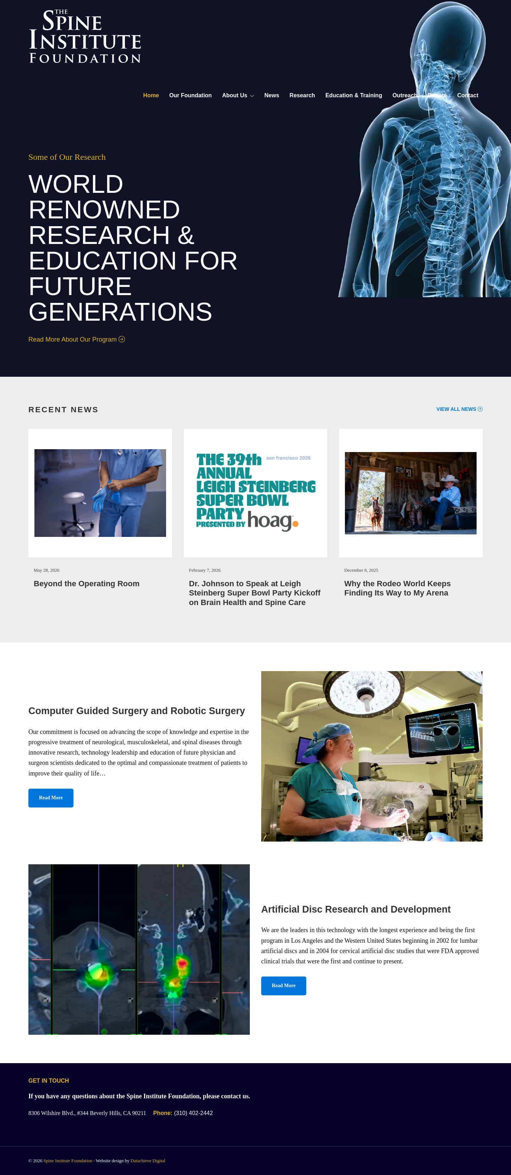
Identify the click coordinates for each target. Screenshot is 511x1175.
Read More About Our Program (76, 339)
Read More (51, 797)
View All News (459, 409)
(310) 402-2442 (183, 1113)
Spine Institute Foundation (67, 1160)
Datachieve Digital (148, 1160)
